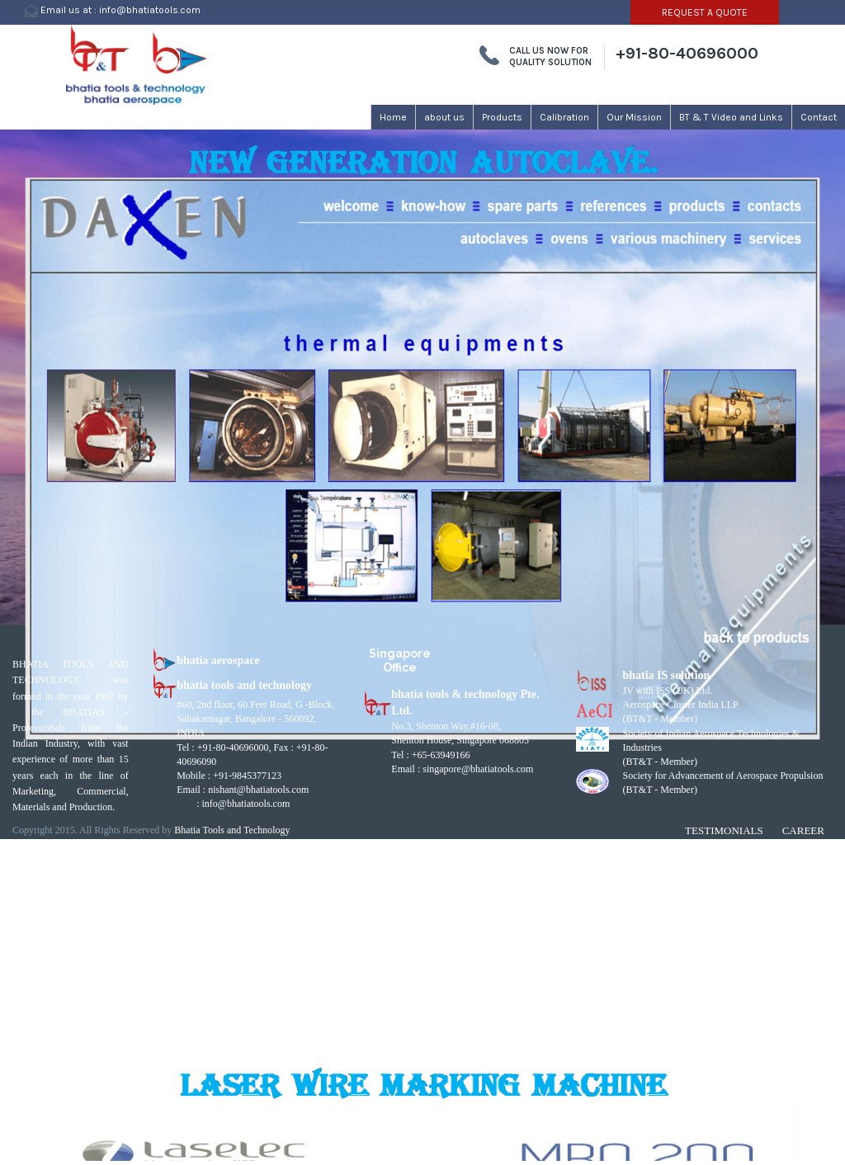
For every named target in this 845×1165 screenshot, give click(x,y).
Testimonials (724, 830)
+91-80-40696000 (687, 53)
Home (393, 117)
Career (803, 830)
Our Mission (634, 117)
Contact (818, 117)
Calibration (564, 117)
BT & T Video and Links (731, 117)
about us (444, 117)
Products (502, 117)
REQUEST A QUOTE (705, 12)
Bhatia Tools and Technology (232, 830)
